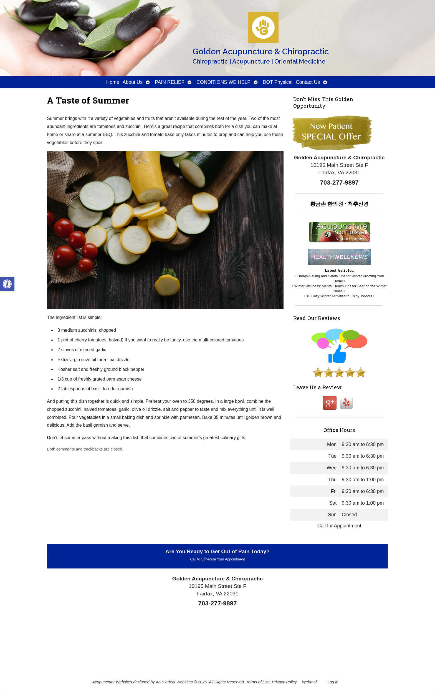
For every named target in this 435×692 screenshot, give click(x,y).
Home (112, 82)
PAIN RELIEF (169, 82)
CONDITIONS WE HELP (223, 82)
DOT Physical (277, 82)
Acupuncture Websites (112, 682)
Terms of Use (258, 682)
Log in (332, 682)
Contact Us (308, 82)
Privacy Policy (284, 682)
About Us (133, 82)
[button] (7, 284)
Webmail (310, 682)
